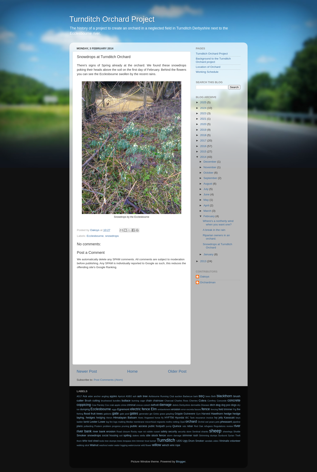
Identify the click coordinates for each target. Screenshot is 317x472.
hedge (228, 413)
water (111, 445)
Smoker (81, 435)
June (206, 194)
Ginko (156, 413)
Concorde (221, 400)
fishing (80, 413)
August (208, 183)
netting (176, 422)
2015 (203, 151)
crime (123, 405)
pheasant (226, 421)
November (210, 167)
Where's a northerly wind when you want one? (218, 222)
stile (148, 435)
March (207, 210)
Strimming (204, 435)
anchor (97, 396)
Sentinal (196, 431)
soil (120, 435)
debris (176, 405)
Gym (198, 413)
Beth (213, 396)
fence (206, 409)
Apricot (121, 396)
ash (134, 396)
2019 (203, 129)
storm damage (174, 435)
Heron (109, 417)
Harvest (206, 413)
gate (115, 413)
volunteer (235, 440)
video (216, 441)
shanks (204, 431)
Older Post (177, 371)
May (206, 199)
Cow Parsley (98, 405)
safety (164, 431)
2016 (203, 146)
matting (121, 422)
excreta (190, 409)
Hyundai (179, 417)
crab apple (115, 405)
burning (135, 400)
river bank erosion (104, 431)
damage (166, 404)
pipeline (236, 422)
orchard (191, 421)
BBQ (202, 396)
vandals (208, 441)
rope (140, 431)
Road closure (123, 431)
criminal (131, 405)
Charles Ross (181, 400)
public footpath (156, 426)
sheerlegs (228, 431)
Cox (107, 405)
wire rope (175, 445)
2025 (203, 102)
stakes (135, 435)
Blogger (180, 461)
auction (178, 396)
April (206, 205)
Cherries (193, 400)
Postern (98, 426)
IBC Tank (190, 417)
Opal (182, 422)
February (209, 216)
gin (150, 413)
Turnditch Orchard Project (112, 19)
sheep (215, 430)
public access (138, 426)
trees (119, 441)
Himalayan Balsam (125, 417)
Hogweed (149, 417)
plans (80, 426)
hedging (100, 417)
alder (90, 396)
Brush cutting (92, 400)
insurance (200, 417)
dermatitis (195, 405)
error (183, 409)
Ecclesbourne (95, 235)
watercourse (134, 445)
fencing (214, 409)
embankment (164, 409)
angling (105, 396)
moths (169, 422)
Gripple (179, 413)
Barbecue (187, 396)
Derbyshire (184, 405)
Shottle (237, 431)
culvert (146, 405)
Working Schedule (207, 71)
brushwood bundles (111, 400)
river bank (84, 431)
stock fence (158, 435)
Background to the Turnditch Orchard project (213, 60)
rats (184, 426)
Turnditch (166, 440)
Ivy (216, 417)
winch (165, 445)
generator (144, 413)
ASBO (129, 396)
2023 (203, 113)
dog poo (225, 405)
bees (208, 396)
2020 (203, 124)
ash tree (142, 396)
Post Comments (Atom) (108, 379)
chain (149, 400)
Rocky (134, 431)
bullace (126, 400)
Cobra (202, 400)
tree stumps (111, 441)
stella (142, 435)
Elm (154, 409)
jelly (221, 417)
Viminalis (224, 440)
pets (217, 422)
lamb (86, 421)
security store (184, 431)
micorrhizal (150, 422)
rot (144, 431)
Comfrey (211, 400)
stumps (213, 435)
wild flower (146, 445)
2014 (203, 156)
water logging (121, 445)
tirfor (84, 440)
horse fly (159, 417)
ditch (212, 405)
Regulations (219, 426)
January (208, 254)
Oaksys (204, 276)
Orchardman (207, 282)
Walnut (94, 445)
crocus (139, 405)
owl (206, 422)
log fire (109, 422)
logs (115, 422)
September (210, 178)
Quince (176, 426)
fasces (198, 409)
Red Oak (198, 426)
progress (116, 426)
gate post (124, 413)
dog (218, 404)
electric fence (140, 409)
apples (113, 396)
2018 (203, 135)
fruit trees (97, 413)
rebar (190, 426)
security (172, 431)
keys (238, 417)
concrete (233, 400)
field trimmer (225, 409)
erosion (175, 409)
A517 (79, 396)
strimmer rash (190, 435)
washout (103, 445)
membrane (139, 422)
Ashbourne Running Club (161, 396)
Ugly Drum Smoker (193, 440)
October (208, 172)
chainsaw (158, 400)
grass (162, 413)
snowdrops (112, 235)
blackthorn (224, 396)
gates (134, 413)
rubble (150, 431)
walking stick (83, 445)
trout (147, 441)
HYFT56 (169, 417)
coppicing (84, 404)
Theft (238, 435)
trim (134, 441)
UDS (179, 440)
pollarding (88, 426)
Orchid (201, 422)
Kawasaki (229, 417)
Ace (85, 396)
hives (140, 417)
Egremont (123, 409)
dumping (85, 409)
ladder (80, 422)
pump (169, 426)
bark (196, 396)
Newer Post (87, 371)
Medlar (129, 422)
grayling (170, 413)
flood (87, 413)
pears (212, 422)
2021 (203, 118)
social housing (110, 435)
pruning (125, 426)
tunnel (153, 441)
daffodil (155, 405)
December (210, 161)
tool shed (93, 440)
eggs (114, 409)
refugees (208, 426)
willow (156, 445)
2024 (203, 107)
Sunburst (222, 435)
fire (238, 409)
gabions (107, 413)
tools (101, 441)
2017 (203, 140)
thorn (79, 441)
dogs (233, 405)
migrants (161, 422)
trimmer (140, 441)
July (206, 189)
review (229, 426)
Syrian (231, 435)
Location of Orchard (208, 66)
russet (157, 431)
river (237, 426)
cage (142, 400)
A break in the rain (214, 229)
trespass (127, 441)
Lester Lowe (97, 421)
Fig (234, 409)
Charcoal (169, 400)
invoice (209, 417)
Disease (205, 405)
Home (132, 371)
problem (107, 426)
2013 (203, 261)
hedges (90, 417)
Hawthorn (217, 413)
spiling (127, 435)
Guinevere (189, 413)
